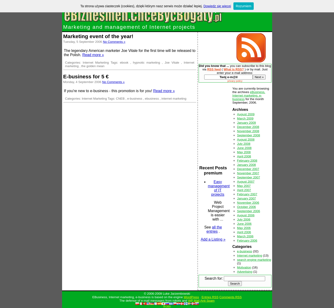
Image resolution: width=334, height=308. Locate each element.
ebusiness (152, 98)
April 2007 (244, 190)
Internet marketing (249, 255)
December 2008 (248, 127)
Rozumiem (243, 6)
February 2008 (247, 160)
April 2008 (244, 156)
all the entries (214, 229)
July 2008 (243, 143)
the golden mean (92, 66)
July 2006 (243, 219)
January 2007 (246, 198)
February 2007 (247, 194)
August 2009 (246, 114)
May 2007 (244, 186)
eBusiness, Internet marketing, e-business (248, 95)
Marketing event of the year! (98, 36)
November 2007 (248, 173)
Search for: (214, 278)
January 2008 (246, 165)
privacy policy (235, 81)
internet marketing (174, 98)
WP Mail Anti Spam (201, 300)
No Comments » (114, 41)
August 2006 (246, 215)
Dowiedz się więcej (217, 6)
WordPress (191, 297)
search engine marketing (254, 259)
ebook (124, 62)
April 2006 (244, 232)
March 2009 (245, 118)
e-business (134, 98)
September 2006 (248, 211)
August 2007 (246, 181)
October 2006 (246, 207)
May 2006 (244, 228)
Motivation (244, 267)
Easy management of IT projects (219, 188)
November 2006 (248, 202)
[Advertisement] (216, 47)
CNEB (120, 98)
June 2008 (244, 148)
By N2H (167, 306)
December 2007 (248, 169)
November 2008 (248, 131)
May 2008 (244, 152)
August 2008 (246, 139)
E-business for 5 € (86, 76)
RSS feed (214, 69)
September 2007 (248, 177)
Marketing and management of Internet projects (129, 27)
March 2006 (245, 236)
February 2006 (247, 240)
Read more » (93, 55)
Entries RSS (210, 297)
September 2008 (248, 135)
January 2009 (246, 122)
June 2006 (244, 223)
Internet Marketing (96, 62)
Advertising (245, 271)
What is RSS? (234, 69)
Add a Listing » (213, 239)
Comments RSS (230, 297)
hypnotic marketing (146, 62)
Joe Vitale (172, 62)
